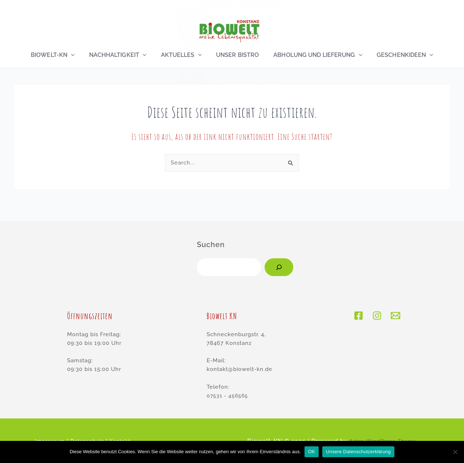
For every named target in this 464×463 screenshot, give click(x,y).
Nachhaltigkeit (119, 55)
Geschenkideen (400, 55)
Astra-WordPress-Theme (382, 432)
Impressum (59, 432)
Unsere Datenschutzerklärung (358, 451)
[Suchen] (279, 259)
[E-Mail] (396, 307)
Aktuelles (181, 55)
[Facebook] (358, 307)
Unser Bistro (236, 55)
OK (311, 451)
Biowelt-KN (56, 55)
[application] (74, 55)
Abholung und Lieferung (314, 55)
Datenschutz (101, 432)
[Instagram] (377, 307)
